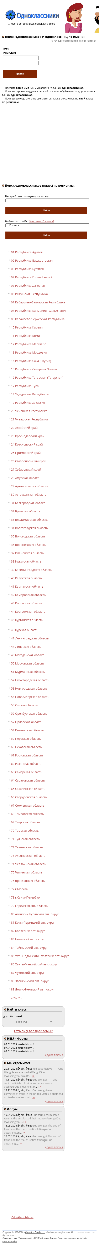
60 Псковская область (26, 747)
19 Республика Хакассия (28, 403)
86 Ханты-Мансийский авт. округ (34, 964)
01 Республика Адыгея (27, 252)
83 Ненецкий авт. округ (27, 939)
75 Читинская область (26, 872)
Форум (53, 1238)
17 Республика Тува (25, 386)
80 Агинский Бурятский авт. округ (35, 914)
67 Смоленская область (27, 805)
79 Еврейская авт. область (29, 906)
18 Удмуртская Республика (30, 394)
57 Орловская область (26, 722)
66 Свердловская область (29, 797)
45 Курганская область (27, 620)
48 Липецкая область (26, 647)
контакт (71, 1238)
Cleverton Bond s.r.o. (35, 1232)
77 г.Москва (19, 889)
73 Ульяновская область (28, 856)
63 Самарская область (26, 772)
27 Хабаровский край (26, 469)
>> (33, 1076)
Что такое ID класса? (41, 221)
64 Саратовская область (28, 780)
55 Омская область (24, 705)
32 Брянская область (25, 511)
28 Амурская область (26, 478)
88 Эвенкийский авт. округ (30, 981)
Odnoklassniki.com (22, 1217)
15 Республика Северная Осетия (34, 369)
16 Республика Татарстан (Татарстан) (37, 377)
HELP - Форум (41, 1238)
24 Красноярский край (27, 444)
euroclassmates (9, 1241)
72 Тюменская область (27, 847)
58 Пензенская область (27, 730)
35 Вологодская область (28, 536)
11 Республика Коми (25, 336)
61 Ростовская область (27, 755)
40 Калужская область (26, 578)
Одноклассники (9, 1238)
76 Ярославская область (28, 881)
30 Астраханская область (28, 494)
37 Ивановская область (27, 553)
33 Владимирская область (29, 520)
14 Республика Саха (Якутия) (31, 361)
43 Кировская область (26, 603)
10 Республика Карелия (27, 327)
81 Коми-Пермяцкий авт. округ (32, 922)
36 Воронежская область (28, 545)
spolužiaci (81, 1238)
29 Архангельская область (29, 486)
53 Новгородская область (29, 688)
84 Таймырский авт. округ (29, 948)
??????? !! (16, 998)
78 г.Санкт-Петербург (26, 897)
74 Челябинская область (28, 864)
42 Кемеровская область (28, 595)
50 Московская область (27, 663)
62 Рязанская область (26, 764)
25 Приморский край (26, 453)
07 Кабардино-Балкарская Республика (38, 302)
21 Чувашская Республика (29, 419)
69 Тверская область (25, 822)
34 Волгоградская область (29, 528)
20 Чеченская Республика (29, 411)
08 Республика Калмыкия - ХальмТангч (38, 311)
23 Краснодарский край (28, 436)
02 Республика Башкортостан (32, 260)
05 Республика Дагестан (28, 286)
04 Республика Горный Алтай (31, 277)
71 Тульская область (25, 839)
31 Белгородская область (29, 503)
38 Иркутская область (26, 561)
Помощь (62, 1238)
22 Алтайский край (24, 428)
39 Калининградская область (31, 570)
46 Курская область (24, 630)
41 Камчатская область (27, 586)
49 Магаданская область (28, 655)
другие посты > (54, 1055)
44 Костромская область (28, 612)
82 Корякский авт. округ (28, 931)
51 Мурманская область (28, 672)
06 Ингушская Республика (29, 294)
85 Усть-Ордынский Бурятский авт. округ (40, 956)
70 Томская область (25, 831)
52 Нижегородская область (30, 680)
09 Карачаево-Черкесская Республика (37, 319)
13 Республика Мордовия (29, 352)
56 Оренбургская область (29, 713)
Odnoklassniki (25, 1238)
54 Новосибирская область (30, 697)
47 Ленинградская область (30, 638)
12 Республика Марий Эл (28, 344)
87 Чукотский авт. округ (28, 973)
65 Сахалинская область (28, 789)
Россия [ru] (21, 1021)
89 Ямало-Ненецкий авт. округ (32, 989)
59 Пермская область (26, 739)
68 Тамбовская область (27, 814)
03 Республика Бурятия (27, 269)
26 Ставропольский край (28, 461)
